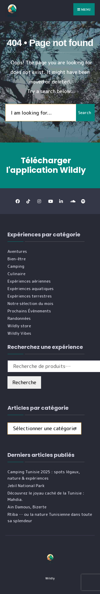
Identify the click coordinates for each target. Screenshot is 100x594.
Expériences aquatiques (30, 288)
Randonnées (19, 318)
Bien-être (16, 259)
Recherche (24, 382)
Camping (15, 266)
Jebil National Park (26, 485)
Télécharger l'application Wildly (46, 165)
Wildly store (19, 326)
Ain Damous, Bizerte (26, 507)
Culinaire (16, 274)
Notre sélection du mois (30, 303)
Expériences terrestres (29, 296)
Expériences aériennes (29, 281)
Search (84, 112)
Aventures (17, 251)
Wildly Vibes (19, 333)
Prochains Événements (29, 311)
